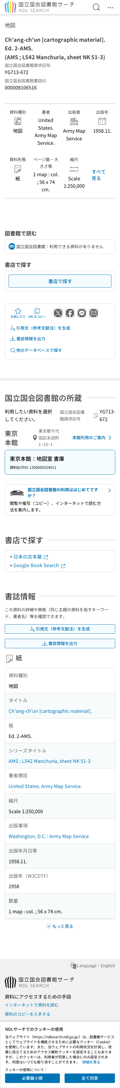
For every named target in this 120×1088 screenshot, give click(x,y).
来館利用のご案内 (92, 437)
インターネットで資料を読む (32, 1005)
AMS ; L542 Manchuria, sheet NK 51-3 (49, 760)
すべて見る (99, 175)
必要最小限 (32, 1078)
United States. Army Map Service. (45, 785)
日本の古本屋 (31, 556)
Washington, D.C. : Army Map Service (49, 836)
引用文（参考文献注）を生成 (40, 328)
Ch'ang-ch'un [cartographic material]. (50, 710)
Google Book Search (39, 565)
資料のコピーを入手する (27, 1014)
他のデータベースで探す (36, 350)
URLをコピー (37, 313)
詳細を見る (91, 1061)
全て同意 (89, 1078)
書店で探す (60, 281)
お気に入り (18, 313)
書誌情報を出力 (27, 339)
